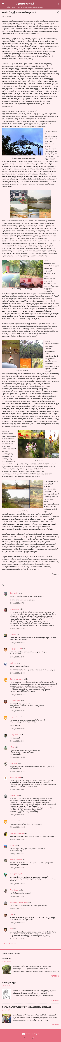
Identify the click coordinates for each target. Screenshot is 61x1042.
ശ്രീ (11, 915)
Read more (55, 976)
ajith (11, 929)
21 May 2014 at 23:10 (17, 741)
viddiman (13, 663)
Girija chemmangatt (16, 679)
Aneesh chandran (16, 860)
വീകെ (12, 747)
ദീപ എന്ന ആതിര (16, 874)
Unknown (13, 821)
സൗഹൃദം (6, 958)
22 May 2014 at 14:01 (17, 839)
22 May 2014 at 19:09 (17, 868)
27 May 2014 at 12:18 (17, 923)
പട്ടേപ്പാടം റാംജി (16, 649)
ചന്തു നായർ (14, 735)
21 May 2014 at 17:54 (17, 628)
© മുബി (13, 845)
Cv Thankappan (15, 701)
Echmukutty (14, 593)
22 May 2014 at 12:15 (17, 827)
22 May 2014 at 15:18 (17, 854)
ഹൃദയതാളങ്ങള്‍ (24, 3)
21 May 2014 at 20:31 (17, 657)
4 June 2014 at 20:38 (17, 939)
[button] (58, 12)
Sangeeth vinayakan (17, 833)
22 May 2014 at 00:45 (17, 757)
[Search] (58, 4)
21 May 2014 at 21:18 (17, 695)
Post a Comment (10, 944)
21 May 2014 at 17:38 (17, 603)
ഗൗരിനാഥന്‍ (14, 609)
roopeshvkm (14, 717)
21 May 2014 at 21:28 (17, 711)
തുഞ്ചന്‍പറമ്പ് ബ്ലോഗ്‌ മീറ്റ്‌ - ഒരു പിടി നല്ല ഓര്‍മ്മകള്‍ (26, 1007)
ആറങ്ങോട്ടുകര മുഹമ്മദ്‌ (19, 902)
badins (35, 1038)
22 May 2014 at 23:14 (17, 884)
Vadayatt (13, 635)
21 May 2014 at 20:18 (17, 643)
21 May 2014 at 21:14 (17, 673)
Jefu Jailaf (13, 763)
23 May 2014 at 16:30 (17, 896)
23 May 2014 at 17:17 (17, 909)
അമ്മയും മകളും (9, 982)
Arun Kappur (14, 890)
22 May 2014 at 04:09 (17, 789)
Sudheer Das (14, 795)
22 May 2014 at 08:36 (17, 815)
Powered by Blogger (30, 1034)
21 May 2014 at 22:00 (17, 729)
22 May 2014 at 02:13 (17, 771)
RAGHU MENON (15, 777)
